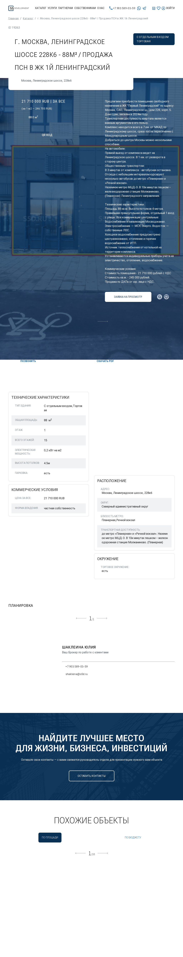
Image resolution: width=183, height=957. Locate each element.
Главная (13, 18)
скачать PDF (102, 361)
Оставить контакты (91, 775)
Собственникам (85, 8)
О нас (101, 8)
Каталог (40, 8)
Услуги (52, 8)
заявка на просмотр (128, 296)
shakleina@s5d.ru (75, 674)
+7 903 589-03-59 (122, 8)
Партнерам (65, 8)
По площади (50, 837)
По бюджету (133, 837)
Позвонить (25, 361)
